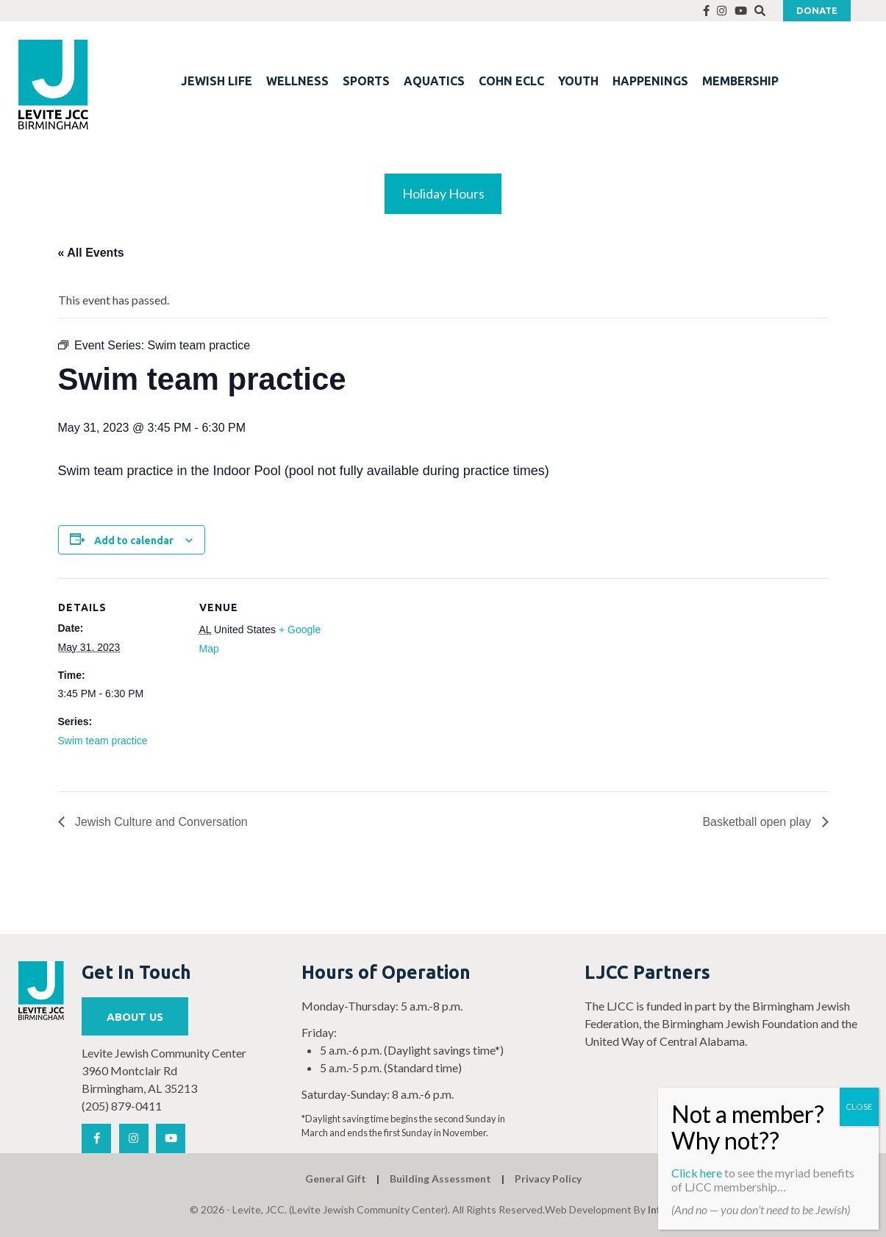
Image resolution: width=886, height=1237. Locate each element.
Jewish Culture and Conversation (160, 822)
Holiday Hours (443, 193)
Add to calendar (134, 540)
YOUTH (578, 81)
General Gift (335, 1178)
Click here (696, 1173)
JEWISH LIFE (216, 81)
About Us (135, 1016)
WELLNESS (297, 81)
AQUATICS (434, 81)
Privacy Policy (548, 1178)
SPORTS (366, 81)
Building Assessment (440, 1178)
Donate (816, 10)
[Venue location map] (418, 679)
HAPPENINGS (650, 81)
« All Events (91, 252)
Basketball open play (758, 822)
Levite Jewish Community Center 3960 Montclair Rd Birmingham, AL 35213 (164, 1070)
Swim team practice (103, 740)
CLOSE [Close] (859, 1106)
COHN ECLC (511, 81)
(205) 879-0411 (122, 1106)
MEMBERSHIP (740, 81)
